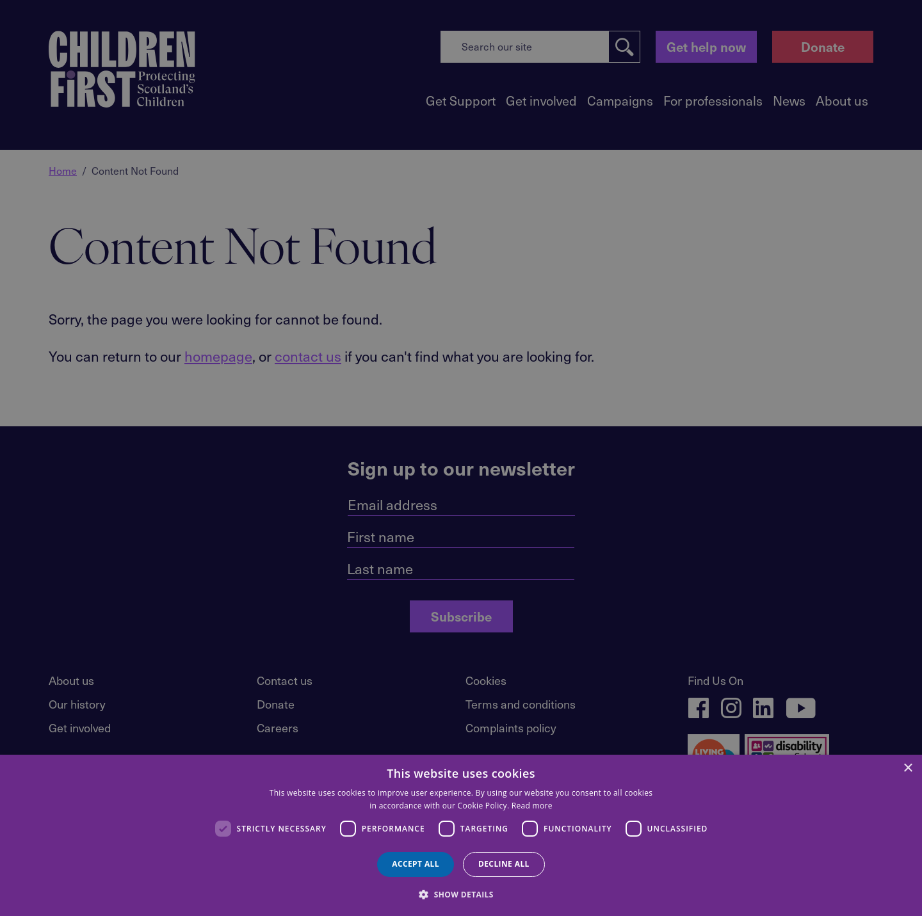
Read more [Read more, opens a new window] (532, 805)
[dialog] (461, 835)
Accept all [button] (415, 863)
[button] (461, 894)
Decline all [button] (504, 863)
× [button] (907, 768)
